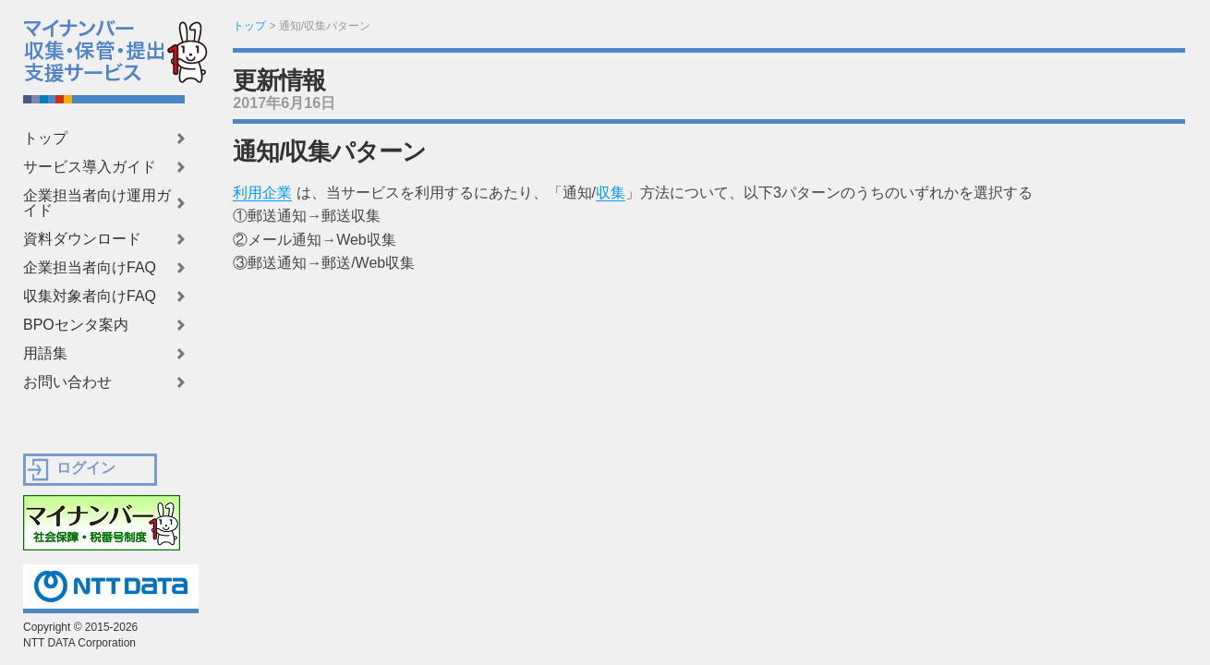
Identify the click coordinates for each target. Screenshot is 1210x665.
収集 (610, 192)
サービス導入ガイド (89, 167)
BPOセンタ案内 (75, 325)
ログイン (85, 468)
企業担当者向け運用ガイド (97, 203)
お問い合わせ (67, 382)
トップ (45, 138)
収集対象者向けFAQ (89, 296)
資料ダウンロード (82, 239)
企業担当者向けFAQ (89, 267)
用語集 (45, 353)
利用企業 (262, 192)
